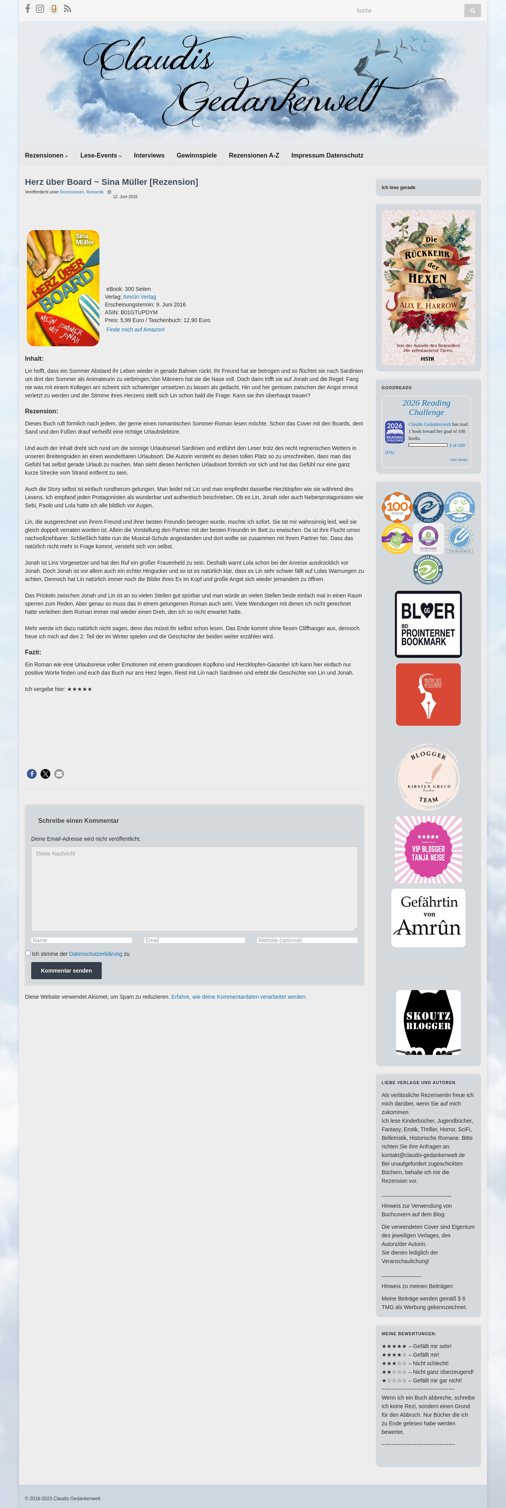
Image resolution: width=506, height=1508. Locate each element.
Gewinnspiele (197, 155)
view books (459, 459)
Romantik (94, 192)
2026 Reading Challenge (427, 407)
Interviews (149, 155)
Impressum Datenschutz (327, 155)
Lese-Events (101, 155)
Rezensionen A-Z (254, 155)
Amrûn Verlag (139, 297)
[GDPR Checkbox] (27, 953)
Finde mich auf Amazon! (135, 329)
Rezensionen (46, 155)
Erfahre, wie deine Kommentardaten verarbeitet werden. (239, 997)
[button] (32, 774)
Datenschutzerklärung (95, 954)
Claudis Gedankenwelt (430, 424)
